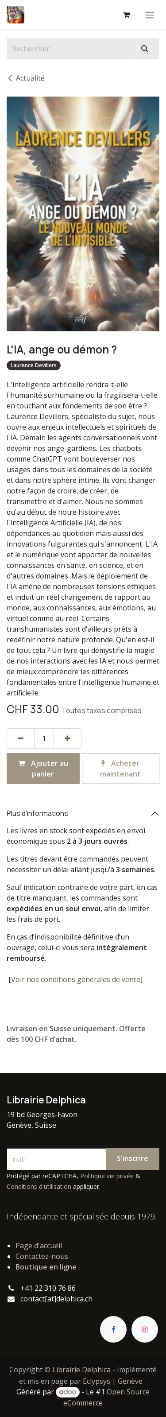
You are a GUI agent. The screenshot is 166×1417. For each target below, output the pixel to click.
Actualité (26, 78)
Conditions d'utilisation (39, 1186)
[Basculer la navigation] (149, 14)
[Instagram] (144, 1329)
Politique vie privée (107, 1176)
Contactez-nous (41, 1256)
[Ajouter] (67, 738)
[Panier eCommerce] (126, 14)
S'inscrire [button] (132, 1158)
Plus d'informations (37, 813)
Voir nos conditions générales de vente (75, 979)
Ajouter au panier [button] (43, 768)
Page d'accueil (38, 1245)
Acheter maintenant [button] (120, 768)
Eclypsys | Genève (113, 1381)
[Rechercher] (144, 48)
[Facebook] (113, 1329)
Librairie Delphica (81, 1369)
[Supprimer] (21, 738)
